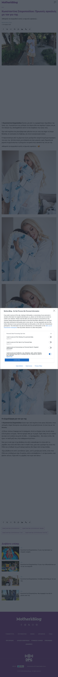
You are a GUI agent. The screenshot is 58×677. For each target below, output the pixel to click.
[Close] (54, 311)
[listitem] (29, 333)
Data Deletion (19, 366)
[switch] (50, 337)
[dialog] (29, 338)
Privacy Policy (38, 366)
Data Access (29, 366)
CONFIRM (17, 359)
